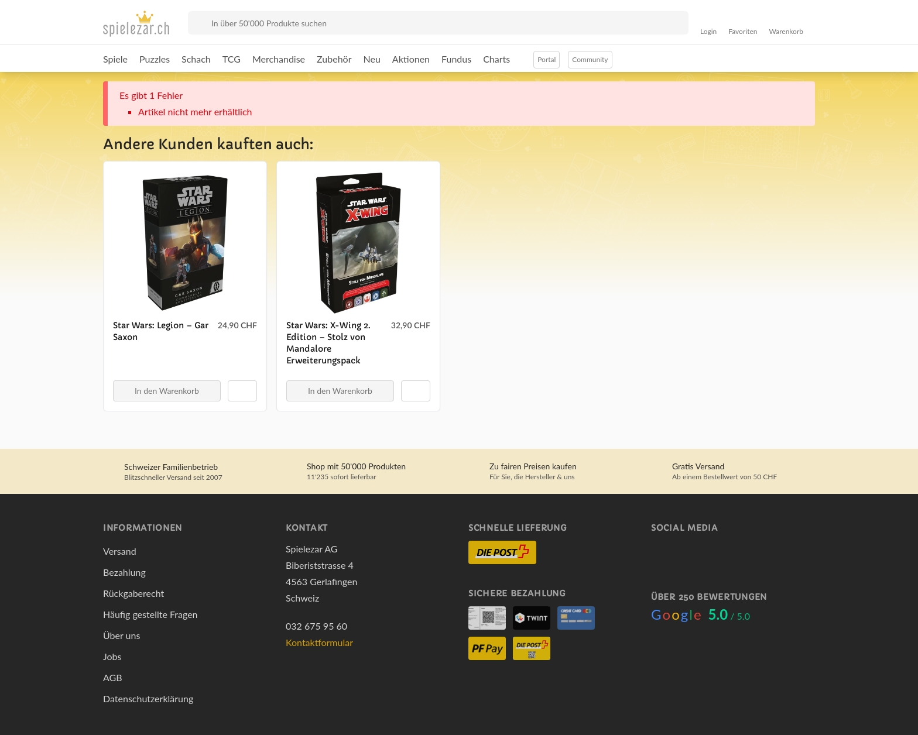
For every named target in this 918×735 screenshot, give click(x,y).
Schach (196, 58)
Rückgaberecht (133, 593)
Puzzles (154, 58)
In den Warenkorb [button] (167, 391)
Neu (372, 58)
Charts (496, 58)
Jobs (112, 656)
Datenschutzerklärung (148, 698)
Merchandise (278, 58)
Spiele (115, 58)
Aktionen (411, 58)
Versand (119, 551)
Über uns (121, 635)
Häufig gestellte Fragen (150, 614)
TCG (231, 58)
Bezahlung (124, 572)
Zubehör (334, 58)
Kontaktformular (319, 642)
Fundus (456, 58)
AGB (112, 677)
